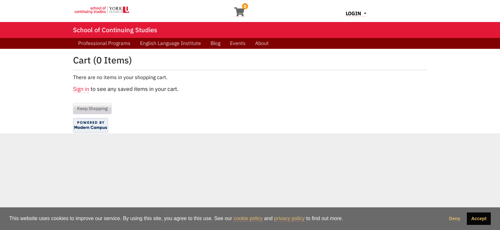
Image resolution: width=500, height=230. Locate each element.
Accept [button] (479, 218)
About (262, 43)
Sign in (81, 89)
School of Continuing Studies (115, 30)
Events (238, 43)
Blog (215, 43)
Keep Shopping (92, 108)
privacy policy (289, 218)
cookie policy (248, 218)
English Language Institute (170, 43)
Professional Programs (104, 43)
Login (354, 13)
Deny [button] (454, 218)
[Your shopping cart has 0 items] (239, 13)
